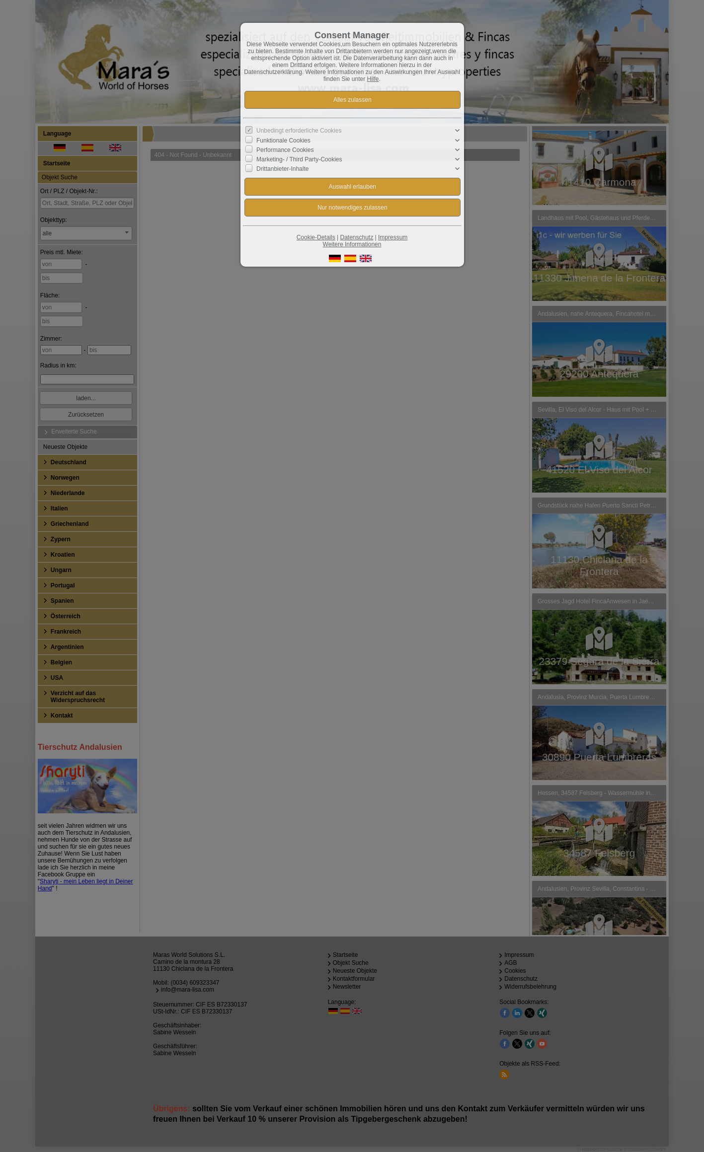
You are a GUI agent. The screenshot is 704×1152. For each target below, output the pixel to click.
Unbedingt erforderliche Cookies (298, 130)
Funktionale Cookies (283, 140)
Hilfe (373, 78)
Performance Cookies (284, 149)
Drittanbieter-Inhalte (282, 168)
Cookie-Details (316, 237)
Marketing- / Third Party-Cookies (299, 159)
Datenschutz (356, 237)
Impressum (392, 237)
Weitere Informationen (352, 244)
